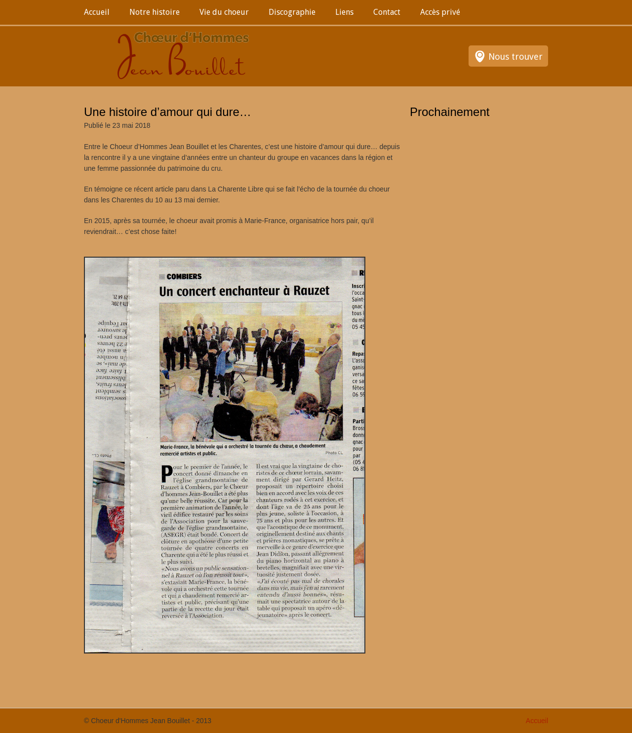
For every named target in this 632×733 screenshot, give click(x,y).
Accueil (97, 12)
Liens (344, 12)
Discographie (292, 12)
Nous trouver (515, 56)
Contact (386, 12)
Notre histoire (154, 12)
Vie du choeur (224, 12)
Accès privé (440, 12)
